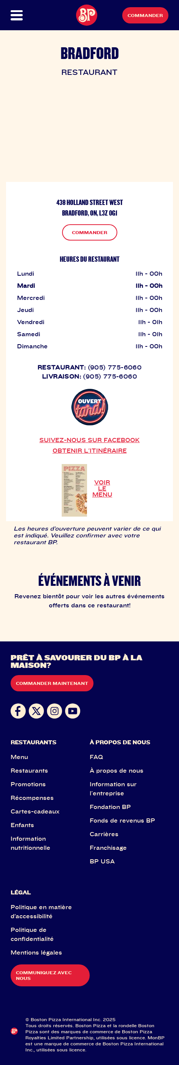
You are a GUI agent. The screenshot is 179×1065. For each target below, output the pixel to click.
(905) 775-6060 (115, 367)
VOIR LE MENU (102, 488)
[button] (18, 15)
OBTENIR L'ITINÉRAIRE (90, 450)
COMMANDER (89, 232)
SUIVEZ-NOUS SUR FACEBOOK (89, 440)
